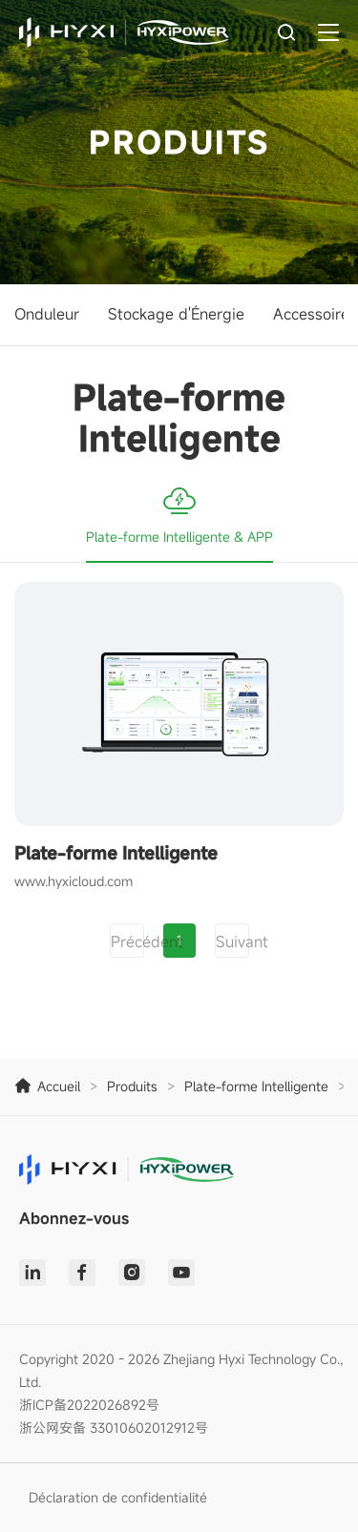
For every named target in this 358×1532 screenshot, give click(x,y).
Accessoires (315, 313)
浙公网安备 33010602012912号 (113, 1427)
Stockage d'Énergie (176, 313)
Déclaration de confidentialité (118, 1497)
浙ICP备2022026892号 (89, 1405)
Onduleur (46, 313)
